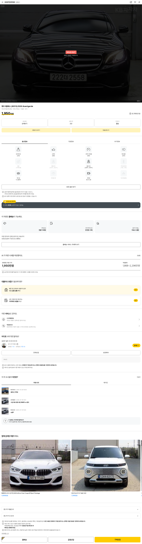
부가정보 (117, 141)
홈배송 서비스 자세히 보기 (71, 245)
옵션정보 (25, 141)
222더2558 (12, 2)
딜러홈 (135, 345)
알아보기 (71, 289)
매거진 (106, 383)
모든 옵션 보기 (71, 187)
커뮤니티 (36, 383)
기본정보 (71, 141)
